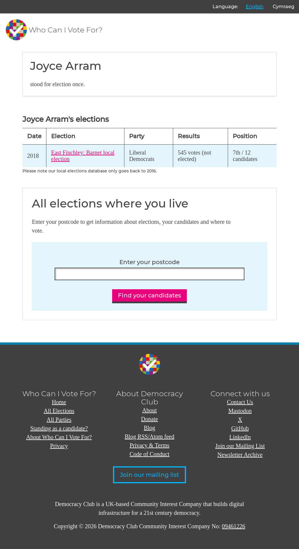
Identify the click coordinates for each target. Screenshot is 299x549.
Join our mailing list (149, 474)
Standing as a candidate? (59, 428)
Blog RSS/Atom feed (149, 436)
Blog (149, 428)
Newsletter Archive (240, 454)
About (149, 410)
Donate (149, 419)
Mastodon (240, 411)
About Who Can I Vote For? (59, 437)
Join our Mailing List (240, 446)
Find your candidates (149, 295)
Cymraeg (283, 6)
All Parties (59, 419)
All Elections (59, 411)
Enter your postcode (149, 262)
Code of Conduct (150, 454)
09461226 (233, 526)
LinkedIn (240, 437)
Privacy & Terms (149, 445)
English (254, 6)
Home (59, 402)
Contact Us (240, 402)
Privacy (59, 446)
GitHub (240, 428)
